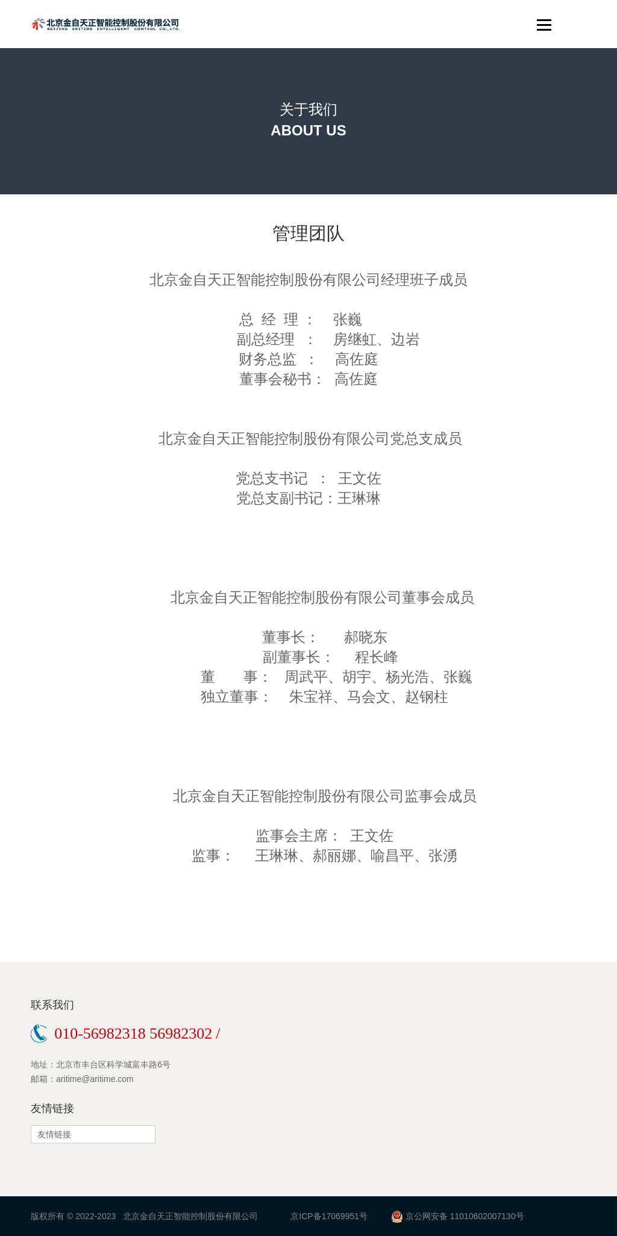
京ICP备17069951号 (329, 1216)
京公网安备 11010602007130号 (465, 1216)
